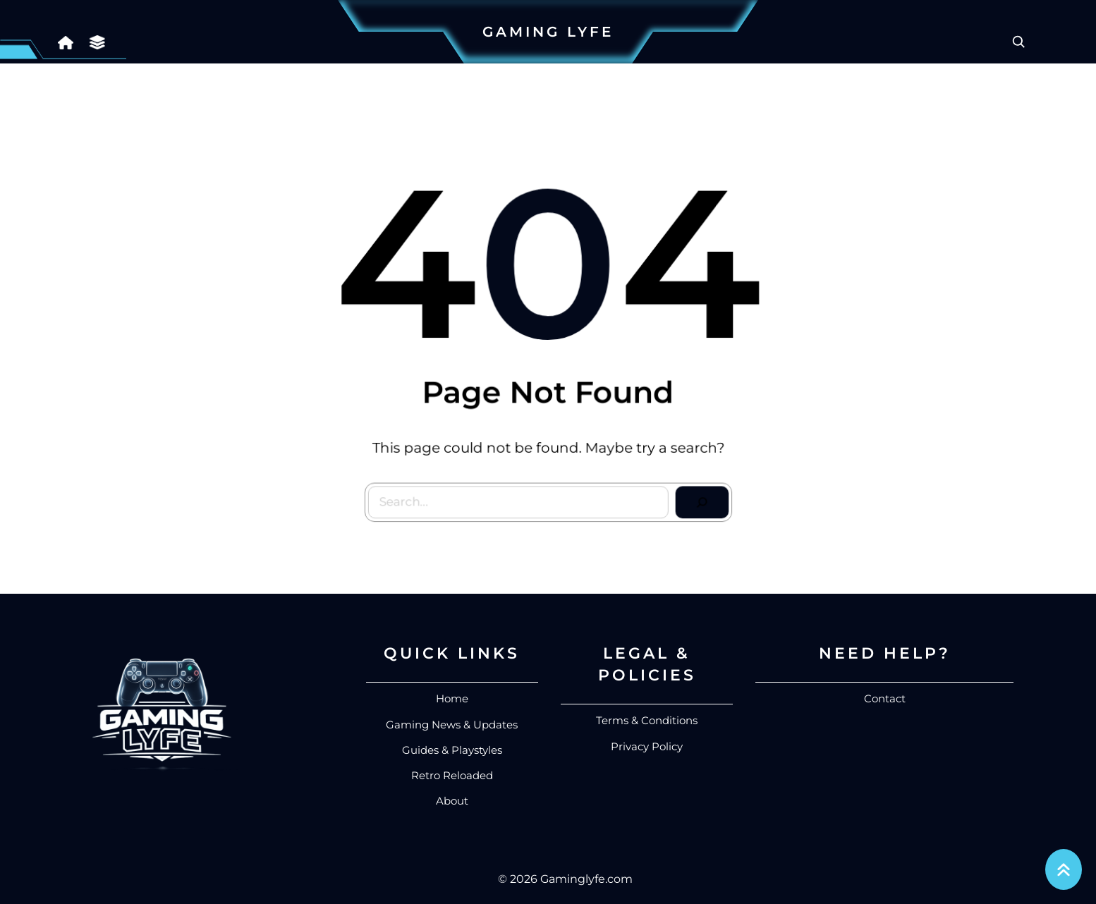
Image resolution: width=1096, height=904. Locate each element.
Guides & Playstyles (452, 750)
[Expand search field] (1018, 41)
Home (452, 698)
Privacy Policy (647, 746)
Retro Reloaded (452, 775)
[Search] (698, 498)
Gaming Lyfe (548, 31)
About (452, 800)
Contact (885, 698)
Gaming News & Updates (452, 724)
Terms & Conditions (647, 720)
